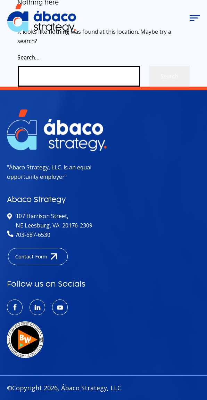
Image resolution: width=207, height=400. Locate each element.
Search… (28, 57)
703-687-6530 (28, 235)
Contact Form (37, 256)
